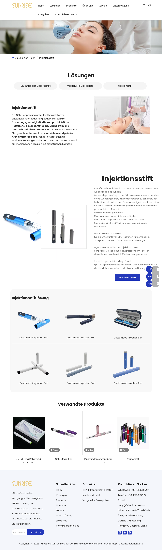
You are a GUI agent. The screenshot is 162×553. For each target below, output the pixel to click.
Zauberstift (133, 459)
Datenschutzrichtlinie (131, 543)
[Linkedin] (120, 532)
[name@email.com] (19, 532)
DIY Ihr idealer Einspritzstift (35, 86)
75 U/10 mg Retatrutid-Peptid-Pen (29, 461)
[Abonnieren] (35, 532)
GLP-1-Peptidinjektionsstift (98, 490)
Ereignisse (61, 520)
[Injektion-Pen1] (34, 319)
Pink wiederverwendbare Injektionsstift (98, 461)
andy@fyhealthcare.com (132, 505)
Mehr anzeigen (127, 277)
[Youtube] (125, 532)
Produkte (61, 500)
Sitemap (112, 543)
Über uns (61, 505)
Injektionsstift (125, 86)
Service (60, 510)
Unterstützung (64, 515)
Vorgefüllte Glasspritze (80, 86)
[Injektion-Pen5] (81, 364)
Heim (59, 490)
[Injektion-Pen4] (34, 364)
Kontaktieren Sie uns (67, 525)
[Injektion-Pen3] (128, 319)
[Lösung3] (122, 115)
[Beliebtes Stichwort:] (144, 5)
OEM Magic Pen (63, 459)
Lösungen (61, 495)
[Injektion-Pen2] (81, 319)
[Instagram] (130, 532)
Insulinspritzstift (91, 495)
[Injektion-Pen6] (128, 364)
